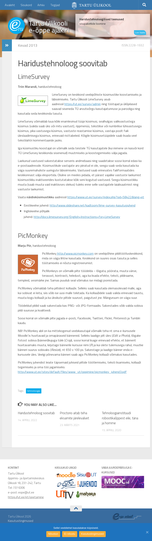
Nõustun (53, 533)
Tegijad (55, 5)
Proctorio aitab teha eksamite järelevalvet (74, 415)
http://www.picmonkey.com (75, 253)
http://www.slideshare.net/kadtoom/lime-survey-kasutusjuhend (92, 205)
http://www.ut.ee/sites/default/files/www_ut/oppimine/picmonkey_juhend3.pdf (72, 371)
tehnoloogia (33, 391)
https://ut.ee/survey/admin (82, 104)
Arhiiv (41, 5)
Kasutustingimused (20, 521)
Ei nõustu (69, 533)
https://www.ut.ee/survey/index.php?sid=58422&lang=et (105, 197)
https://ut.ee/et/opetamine (26, 497)
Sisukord (26, 5)
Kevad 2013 (27, 45)
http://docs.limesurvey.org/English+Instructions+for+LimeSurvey (77, 216)
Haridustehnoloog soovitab (36, 413)
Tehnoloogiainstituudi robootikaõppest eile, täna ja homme (120, 418)
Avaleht (10, 5)
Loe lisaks (140, 32)
